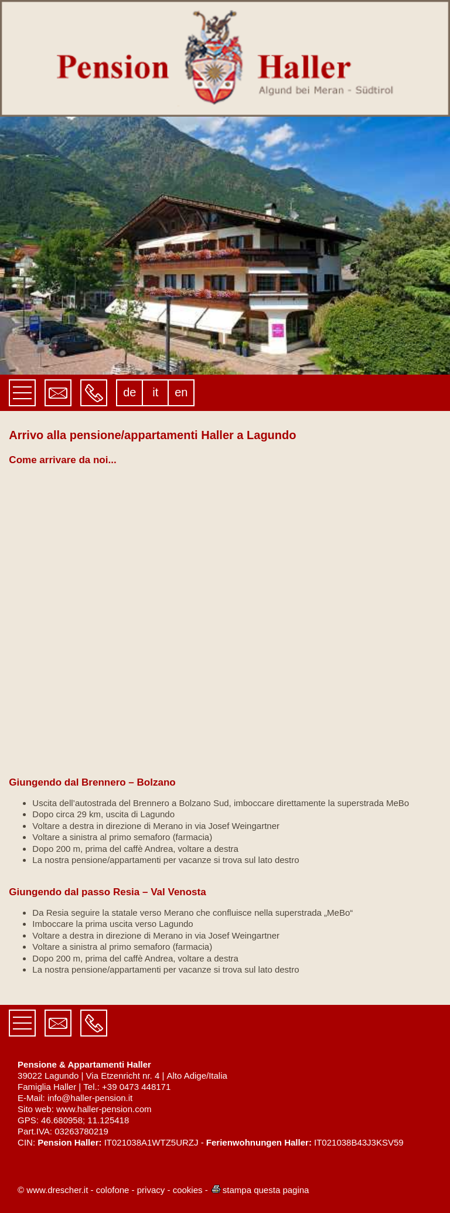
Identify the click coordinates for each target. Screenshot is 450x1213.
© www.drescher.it (53, 1190)
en (181, 392)
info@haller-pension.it (89, 1098)
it (155, 392)
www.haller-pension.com (104, 1109)
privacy (151, 1190)
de (129, 392)
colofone (112, 1190)
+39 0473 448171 (136, 1087)
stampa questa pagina (259, 1190)
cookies (188, 1190)
